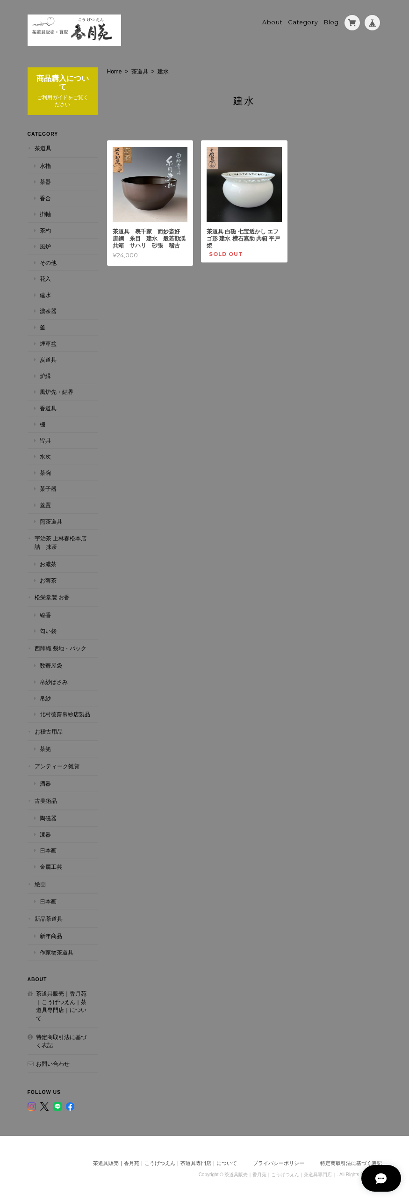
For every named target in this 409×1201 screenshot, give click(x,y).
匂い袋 (48, 630)
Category (303, 21)
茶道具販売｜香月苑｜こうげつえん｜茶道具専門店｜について (61, 1005)
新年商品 (51, 935)
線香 (45, 614)
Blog (331, 21)
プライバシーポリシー (278, 1162)
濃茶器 (48, 310)
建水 (45, 294)
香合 (45, 197)
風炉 (45, 246)
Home (114, 70)
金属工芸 (51, 866)
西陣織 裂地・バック (60, 648)
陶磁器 (48, 818)
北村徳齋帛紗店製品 (65, 714)
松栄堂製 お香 (52, 597)
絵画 (40, 883)
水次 (45, 456)
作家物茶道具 (56, 951)
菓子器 (48, 488)
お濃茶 (48, 563)
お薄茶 (48, 579)
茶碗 (45, 472)
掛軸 (45, 214)
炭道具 (48, 359)
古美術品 (46, 800)
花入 (45, 278)
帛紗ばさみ (54, 681)
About (272, 21)
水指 (45, 165)
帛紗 (45, 697)
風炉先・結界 (56, 391)
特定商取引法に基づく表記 (61, 1040)
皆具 (45, 440)
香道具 (48, 407)
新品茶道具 (49, 918)
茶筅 (45, 748)
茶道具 (139, 70)
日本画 (48, 850)
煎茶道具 (51, 520)
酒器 (45, 783)
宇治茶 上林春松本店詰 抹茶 (60, 542)
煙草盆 (48, 343)
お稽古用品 (49, 731)
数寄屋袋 (51, 665)
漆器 (45, 834)
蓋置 (45, 505)
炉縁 (45, 375)
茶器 (45, 181)
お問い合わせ (53, 1063)
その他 (48, 262)
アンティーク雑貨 (57, 765)
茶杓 (45, 229)
